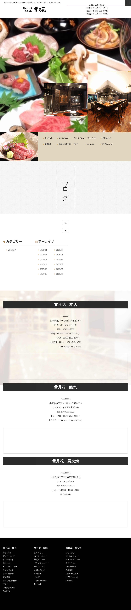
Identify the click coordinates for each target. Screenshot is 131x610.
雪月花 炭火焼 (74, 548)
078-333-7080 (100, 8)
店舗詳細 (48, 144)
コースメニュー (64, 138)
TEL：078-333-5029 (65, 486)
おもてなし (49, 138)
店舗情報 (6, 577)
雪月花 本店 (10, 548)
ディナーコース (9, 556)
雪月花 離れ (41, 548)
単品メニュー (8, 563)
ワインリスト (92, 138)
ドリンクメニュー (79, 138)
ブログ (75, 144)
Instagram (90, 144)
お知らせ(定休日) (65, 144)
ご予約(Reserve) (107, 144)
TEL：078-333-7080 (65, 329)
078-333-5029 (100, 14)
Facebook (6, 591)
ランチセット (8, 560)
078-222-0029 (100, 11)
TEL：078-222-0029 (65, 412)
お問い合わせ (106, 138)
